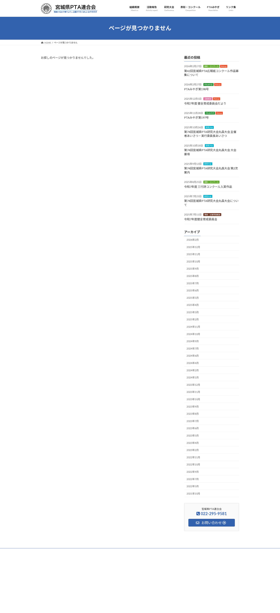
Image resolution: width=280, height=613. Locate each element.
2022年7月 (193, 478)
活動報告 (207, 99)
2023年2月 (193, 449)
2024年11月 (193, 326)
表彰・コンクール (211, 66)
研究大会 (209, 127)
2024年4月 (193, 362)
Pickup (223, 66)
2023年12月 (193, 384)
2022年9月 (193, 471)
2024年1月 (193, 377)
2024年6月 (193, 355)
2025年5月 (193, 297)
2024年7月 (193, 348)
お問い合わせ (198, 551)
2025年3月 (193, 312)
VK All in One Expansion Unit (163, 606)
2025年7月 (193, 283)
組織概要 (62, 551)
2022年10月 (193, 464)
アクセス (216, 551)
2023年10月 (193, 399)
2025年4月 (193, 304)
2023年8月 (193, 413)
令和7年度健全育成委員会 (200, 219)
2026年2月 (193, 239)
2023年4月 (193, 442)
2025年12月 (193, 246)
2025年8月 (193, 275)
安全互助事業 (152, 551)
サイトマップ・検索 (175, 551)
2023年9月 (193, 406)
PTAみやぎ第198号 (196, 89)
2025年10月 (193, 261)
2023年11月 (193, 391)
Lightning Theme (139, 606)
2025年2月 (193, 319)
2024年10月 (193, 333)
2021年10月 (193, 493)
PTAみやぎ (208, 84)
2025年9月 (193, 268)
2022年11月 (193, 457)
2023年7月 (193, 420)
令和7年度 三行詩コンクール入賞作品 (208, 186)
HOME (47, 551)
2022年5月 (193, 486)
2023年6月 (193, 428)
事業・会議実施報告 (212, 215)
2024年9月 (193, 341)
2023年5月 (193, 435)
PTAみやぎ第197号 (196, 117)
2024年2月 (193, 370)
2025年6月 (193, 290)
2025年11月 (193, 254)
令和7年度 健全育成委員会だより (205, 103)
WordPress (120, 606)
